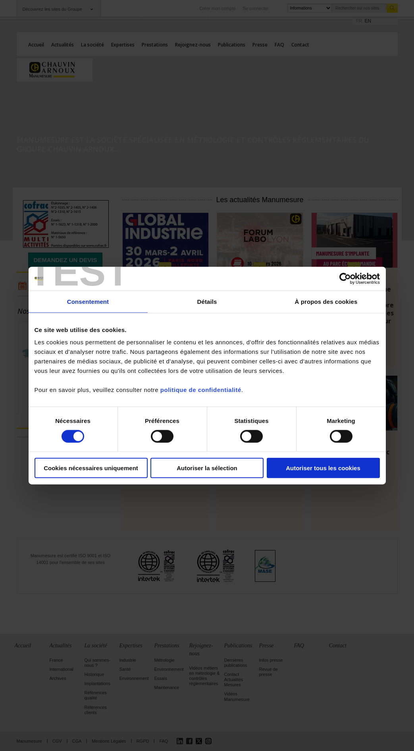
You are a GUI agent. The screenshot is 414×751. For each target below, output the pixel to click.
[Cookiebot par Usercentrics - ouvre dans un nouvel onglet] (345, 278)
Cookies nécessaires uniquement (91, 468)
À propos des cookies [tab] (326, 301)
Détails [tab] (207, 301)
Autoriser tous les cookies (323, 468)
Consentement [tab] (88, 301)
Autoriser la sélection (207, 468)
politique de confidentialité (200, 389)
